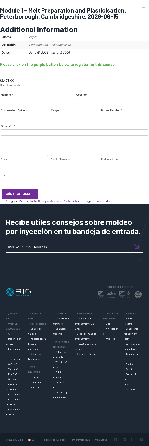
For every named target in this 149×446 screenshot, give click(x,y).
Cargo (56, 110)
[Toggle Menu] (143, 6)
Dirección (8, 126)
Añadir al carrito (20, 194)
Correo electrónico (14, 110)
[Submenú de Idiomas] (37, 439)
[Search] (138, 12)
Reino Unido (101, 201)
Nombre (7, 94)
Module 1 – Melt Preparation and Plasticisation (50, 201)
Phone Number (111, 110)
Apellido (82, 94)
